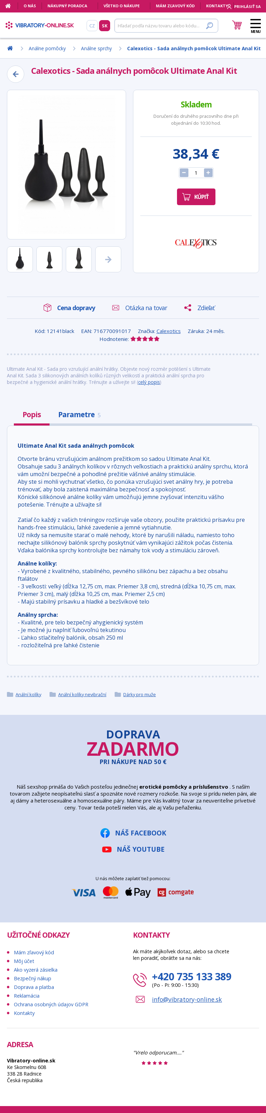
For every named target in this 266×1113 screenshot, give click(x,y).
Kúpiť (201, 197)
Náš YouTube (141, 849)
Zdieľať (205, 308)
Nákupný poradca (67, 5)
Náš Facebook (140, 833)
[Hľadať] (166, 26)
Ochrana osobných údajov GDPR (51, 1004)
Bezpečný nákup (32, 978)
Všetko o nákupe (122, 5)
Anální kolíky (28, 694)
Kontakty (217, 5)
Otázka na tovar (146, 308)
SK (104, 26)
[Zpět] (15, 74)
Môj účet (24, 961)
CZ (92, 26)
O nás (30, 5)
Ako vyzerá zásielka (35, 969)
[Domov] (11, 5)
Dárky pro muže (139, 694)
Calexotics (169, 330)
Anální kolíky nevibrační (82, 694)
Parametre (79, 414)
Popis (32, 414)
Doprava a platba (34, 987)
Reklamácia (26, 995)
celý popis (149, 382)
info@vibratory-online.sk (187, 999)
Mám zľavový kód (175, 5)
